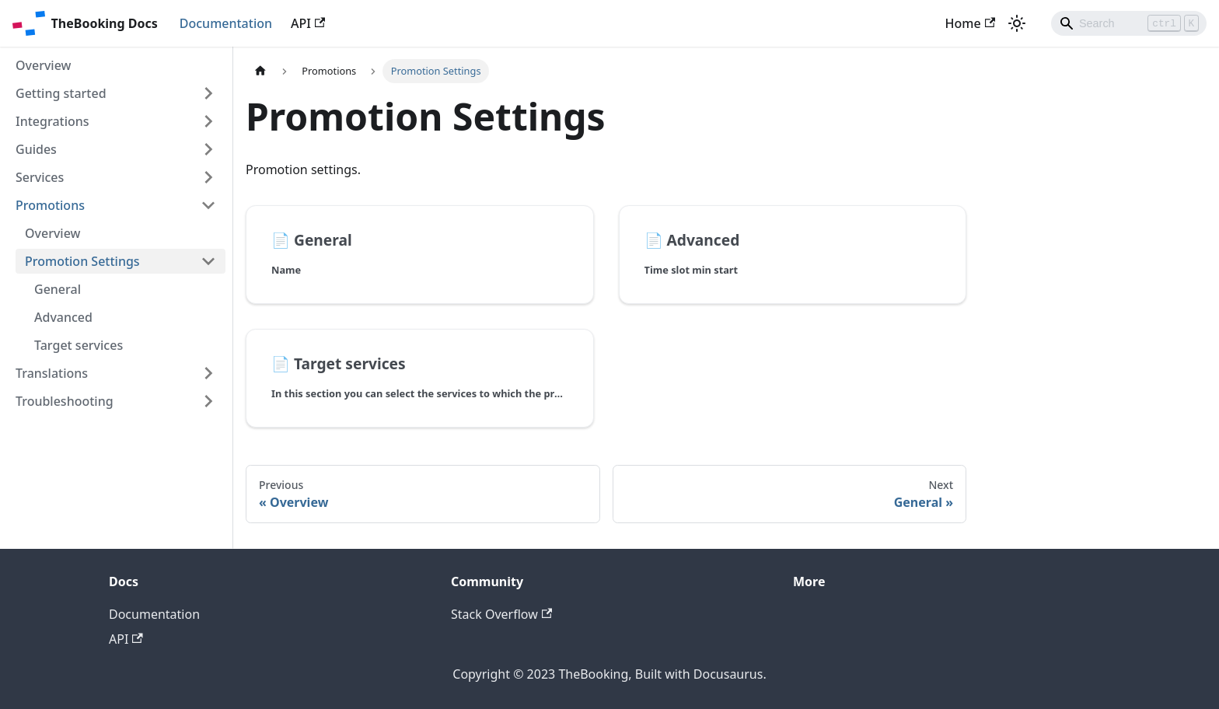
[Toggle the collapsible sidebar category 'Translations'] (208, 373)
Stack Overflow (501, 614)
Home (970, 23)
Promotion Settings (82, 261)
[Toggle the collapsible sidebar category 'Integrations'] (208, 121)
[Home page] (260, 71)
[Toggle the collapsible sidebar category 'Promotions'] (208, 205)
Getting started (61, 93)
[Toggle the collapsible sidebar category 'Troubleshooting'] (208, 401)
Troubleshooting (65, 401)
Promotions (50, 205)
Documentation (226, 23)
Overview (43, 65)
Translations (52, 373)
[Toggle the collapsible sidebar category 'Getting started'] (208, 93)
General (57, 289)
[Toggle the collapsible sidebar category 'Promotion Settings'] (208, 261)
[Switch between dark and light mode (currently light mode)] (1016, 23)
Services (40, 177)
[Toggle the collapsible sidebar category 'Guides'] (208, 149)
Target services (78, 345)
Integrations (52, 121)
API (308, 23)
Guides (36, 149)
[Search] (1129, 23)
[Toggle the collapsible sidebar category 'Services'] (208, 177)
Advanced (63, 317)
